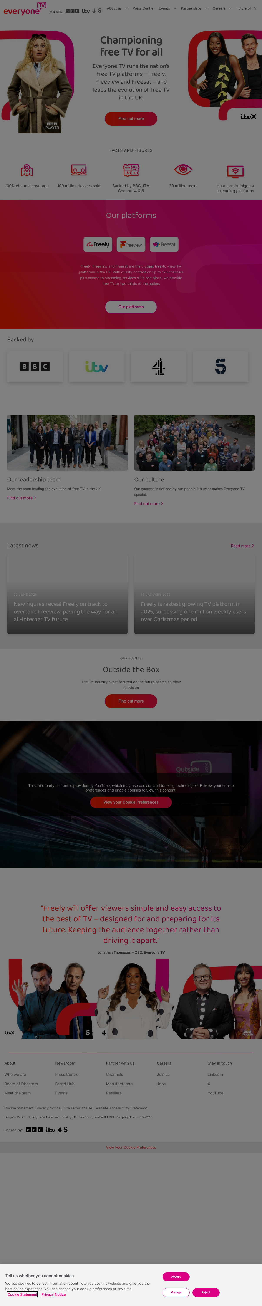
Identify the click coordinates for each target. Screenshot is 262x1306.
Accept (176, 1276)
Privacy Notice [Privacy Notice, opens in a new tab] (53, 1295)
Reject (206, 1292)
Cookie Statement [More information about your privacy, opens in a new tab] (22, 1295)
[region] (131, 1285)
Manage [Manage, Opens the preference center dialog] (176, 1292)
